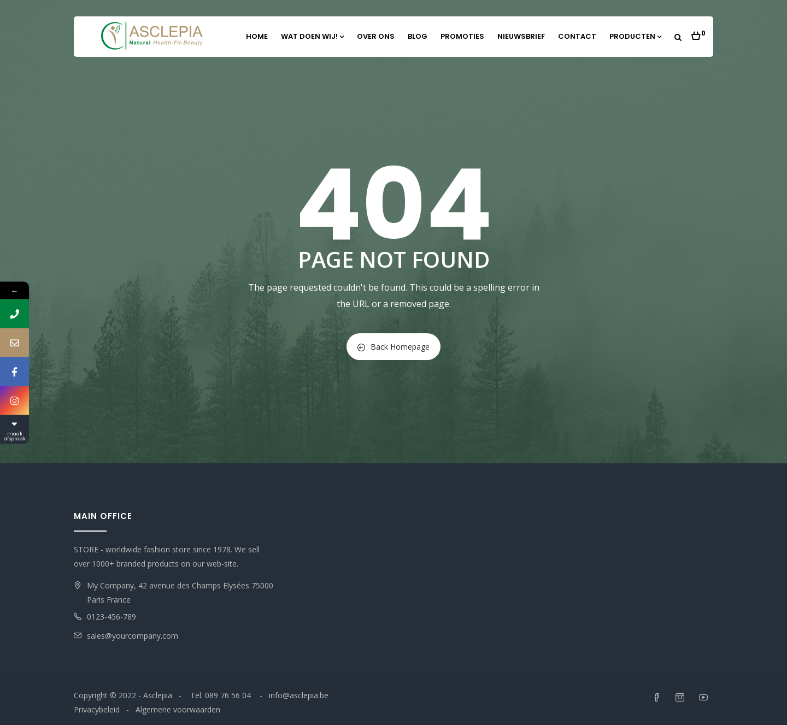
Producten (635, 36)
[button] (698, 33)
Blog (417, 36)
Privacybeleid (97, 709)
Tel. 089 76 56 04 (221, 695)
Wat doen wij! (312, 36)
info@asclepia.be (298, 695)
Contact (577, 36)
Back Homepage (393, 346)
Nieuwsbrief (521, 36)
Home (257, 36)
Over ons (376, 36)
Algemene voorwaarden (178, 709)
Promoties (462, 36)
